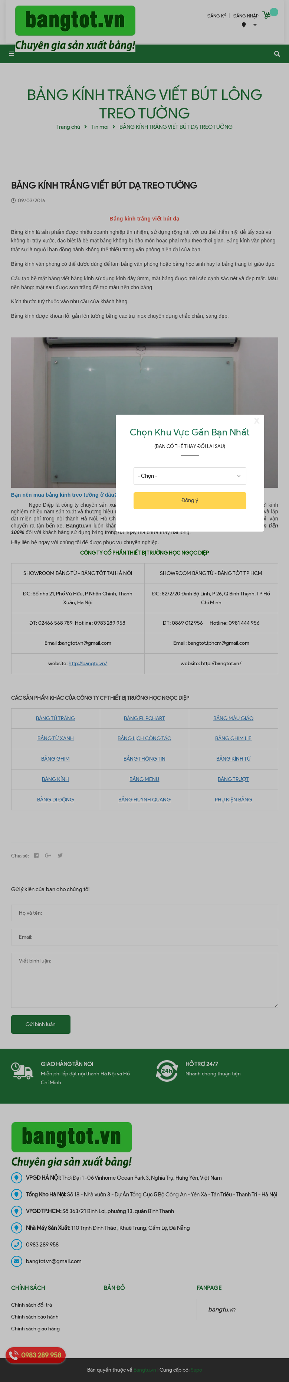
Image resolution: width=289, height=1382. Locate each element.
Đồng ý (189, 500)
